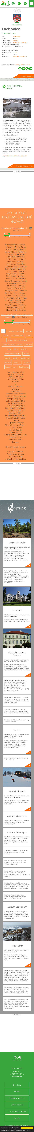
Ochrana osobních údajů (17, 1111)
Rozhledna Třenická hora (15, 408)
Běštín (22, 244)
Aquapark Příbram (15, 451)
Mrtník (21, 273)
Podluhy (21, 286)
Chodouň (11, 254)
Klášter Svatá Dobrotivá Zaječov (15, 419)
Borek (17, 247)
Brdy (23, 247)
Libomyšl (21, 269)
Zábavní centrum (10, 367)
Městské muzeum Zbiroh (15, 425)
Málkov (21, 271)
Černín (14, 252)
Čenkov (8, 252)
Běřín (16, 244)
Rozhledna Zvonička (15, 372)
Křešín (7, 266)
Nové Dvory (20, 278)
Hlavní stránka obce (27, 76)
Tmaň (16, 300)
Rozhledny (28, 345)
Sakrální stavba (24, 367)
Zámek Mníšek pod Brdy (16, 459)
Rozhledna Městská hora (15, 415)
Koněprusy (10, 264)
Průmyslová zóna (11, 290)
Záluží (22, 307)
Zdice (8, 310)
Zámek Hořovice (15, 377)
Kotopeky (20, 264)
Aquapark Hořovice (15, 374)
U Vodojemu (12, 302)
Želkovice (22, 310)
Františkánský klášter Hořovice (15, 380)
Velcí (21, 302)
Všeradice (15, 307)
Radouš (23, 290)
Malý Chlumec (11, 273)
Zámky (16, 349)
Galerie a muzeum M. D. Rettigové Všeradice (15, 402)
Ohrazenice (15, 281)
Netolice (23, 65)
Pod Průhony (11, 286)
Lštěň (15, 271)
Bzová (22, 249)
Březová (9, 249)
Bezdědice (10, 247)
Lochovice (11, 28)
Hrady (9, 349)
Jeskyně (7, 358)
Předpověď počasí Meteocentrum (18, 1125)
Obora (28, 65)
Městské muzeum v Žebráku (15, 387)
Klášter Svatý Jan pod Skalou (15, 435)
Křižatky (14, 266)
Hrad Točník (16, 391)
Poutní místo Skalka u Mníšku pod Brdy (15, 455)
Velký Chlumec (11, 305)
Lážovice (22, 266)
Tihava (24, 298)
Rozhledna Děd (15, 413)
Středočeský (16, 36)
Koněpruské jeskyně (15, 398)
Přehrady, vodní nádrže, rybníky (17, 340)
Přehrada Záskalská (16, 406)
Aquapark (29, 331)
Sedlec (22, 293)
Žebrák (14, 310)
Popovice (10, 288)
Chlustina (22, 252)
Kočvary (17, 65)
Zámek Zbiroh (15, 427)
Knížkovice (11, 261)
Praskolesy (19, 288)
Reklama (17, 1091)
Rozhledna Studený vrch (15, 396)
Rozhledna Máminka (15, 410)
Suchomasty (9, 298)
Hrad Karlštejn (15, 437)
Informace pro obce (17, 1098)
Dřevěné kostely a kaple (12, 354)
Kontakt (17, 1118)
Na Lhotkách (11, 276)
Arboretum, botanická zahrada (12, 345)
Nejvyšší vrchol (24, 358)
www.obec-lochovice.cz (20, 56)
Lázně (15, 358)
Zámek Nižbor (15, 432)
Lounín (8, 271)
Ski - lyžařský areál (17, 336)
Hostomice (19, 257)
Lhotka (13, 269)
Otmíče (21, 283)
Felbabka (20, 254)
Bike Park (8, 362)
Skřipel (8, 295)
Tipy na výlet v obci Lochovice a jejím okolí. (15, 156)
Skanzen (28, 336)
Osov (8, 283)
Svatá (18, 298)
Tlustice (9, 300)
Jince (23, 259)
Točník (22, 300)
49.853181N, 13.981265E (20, 42)
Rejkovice (8, 293)
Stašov (22, 295)
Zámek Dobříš (15, 430)
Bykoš (16, 249)
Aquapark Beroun (16, 422)
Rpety (16, 293)
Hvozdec (16, 259)
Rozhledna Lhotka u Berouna (16, 440)
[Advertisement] (17, 190)
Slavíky (15, 295)
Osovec (14, 283)
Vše (3, 331)
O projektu (17, 1085)
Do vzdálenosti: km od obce (15, 228)
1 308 (15, 52)
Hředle (8, 259)
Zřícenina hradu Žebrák (15, 393)
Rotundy (26, 354)
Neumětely (10, 278)
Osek (24, 281)
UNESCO (5, 336)
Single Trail (17, 362)
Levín (7, 269)
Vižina (7, 307)
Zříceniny (24, 349)
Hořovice (15, 40)
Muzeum (26, 362)
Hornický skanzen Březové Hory (15, 448)
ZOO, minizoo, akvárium (15, 331)
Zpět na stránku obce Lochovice (25, 166)
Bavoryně (9, 244)
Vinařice (22, 305)
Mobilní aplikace (17, 1105)
